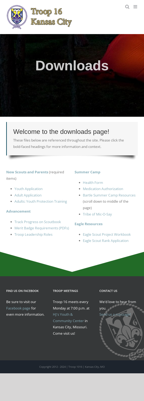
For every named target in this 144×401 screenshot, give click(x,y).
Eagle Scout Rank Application (106, 240)
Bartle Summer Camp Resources (109, 195)
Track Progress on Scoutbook (37, 221)
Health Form (93, 182)
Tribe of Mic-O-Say (97, 214)
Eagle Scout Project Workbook (107, 234)
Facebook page (18, 308)
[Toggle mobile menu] (135, 7)
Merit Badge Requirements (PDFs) (41, 228)
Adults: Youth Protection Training (40, 201)
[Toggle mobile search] (127, 7)
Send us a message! (115, 314)
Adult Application (28, 195)
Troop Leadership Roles (33, 234)
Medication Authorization (103, 188)
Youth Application (28, 188)
